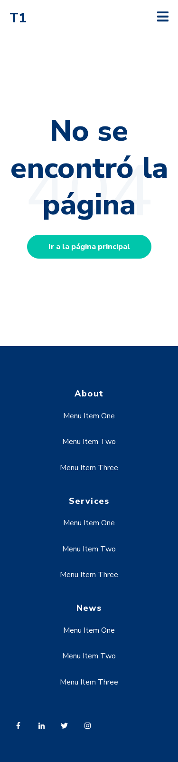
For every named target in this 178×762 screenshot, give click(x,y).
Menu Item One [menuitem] (89, 416)
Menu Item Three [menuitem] (89, 468)
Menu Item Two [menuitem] (89, 441)
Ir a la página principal (89, 246)
